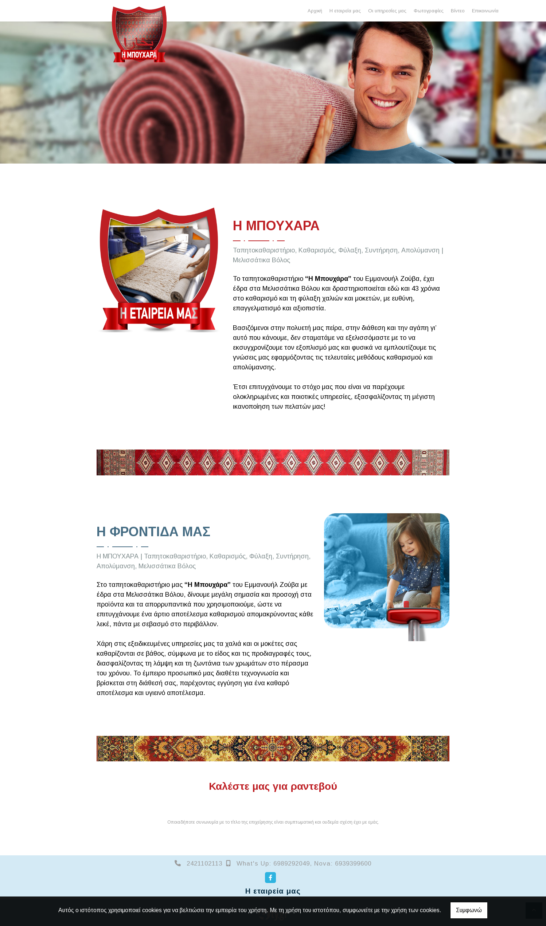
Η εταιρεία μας (345, 10)
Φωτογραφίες (429, 10)
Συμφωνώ (469, 910)
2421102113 (204, 863)
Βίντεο (458, 10)
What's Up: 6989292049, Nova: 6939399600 (304, 863)
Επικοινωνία (485, 10)
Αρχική (315, 10)
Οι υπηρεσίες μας (387, 10)
